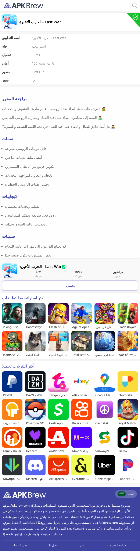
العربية (126, 493)
